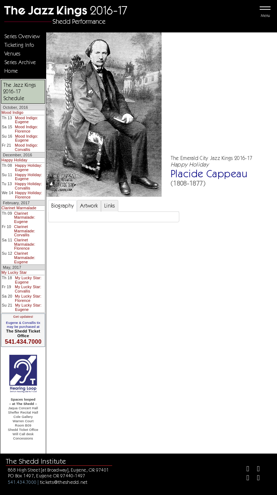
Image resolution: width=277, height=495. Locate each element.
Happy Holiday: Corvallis (28, 186)
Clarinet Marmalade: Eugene (24, 217)
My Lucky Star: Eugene (28, 280)
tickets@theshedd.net (64, 482)
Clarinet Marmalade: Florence (24, 244)
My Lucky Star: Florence (28, 298)
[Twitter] (255, 469)
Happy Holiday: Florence (28, 195)
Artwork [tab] (89, 206)
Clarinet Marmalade (18, 208)
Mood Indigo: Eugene (26, 120)
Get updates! (23, 316)
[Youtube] (255, 478)
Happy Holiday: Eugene (28, 167)
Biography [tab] (62, 206)
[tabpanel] (113, 217)
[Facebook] (244, 469)
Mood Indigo (12, 112)
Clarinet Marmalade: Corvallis (24, 230)
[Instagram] (244, 478)
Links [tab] (109, 206)
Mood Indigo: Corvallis (26, 147)
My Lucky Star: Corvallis (28, 289)
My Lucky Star (14, 272)
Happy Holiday (14, 160)
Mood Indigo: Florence (26, 129)
